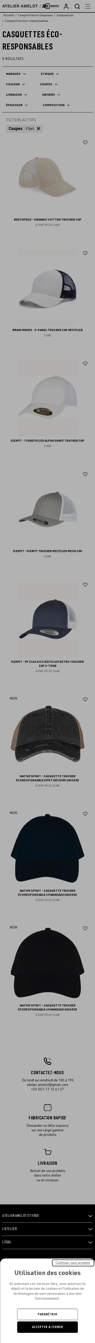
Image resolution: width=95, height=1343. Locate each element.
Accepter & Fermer (47, 1327)
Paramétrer (47, 1314)
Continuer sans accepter (72, 1263)
